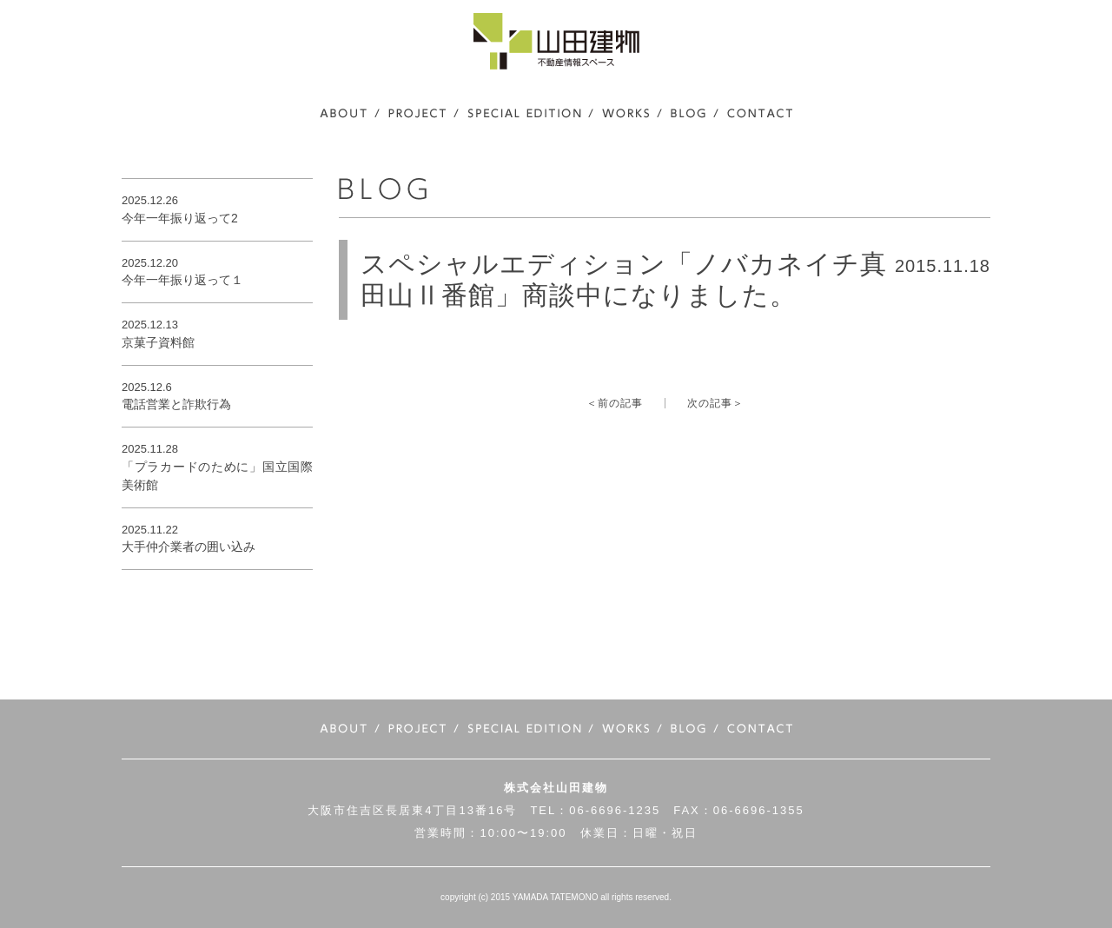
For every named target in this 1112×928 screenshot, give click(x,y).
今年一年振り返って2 (180, 218)
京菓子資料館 (158, 342)
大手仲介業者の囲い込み (188, 546)
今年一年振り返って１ (182, 280)
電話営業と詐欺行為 (176, 404)
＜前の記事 (614, 403)
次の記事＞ (715, 403)
